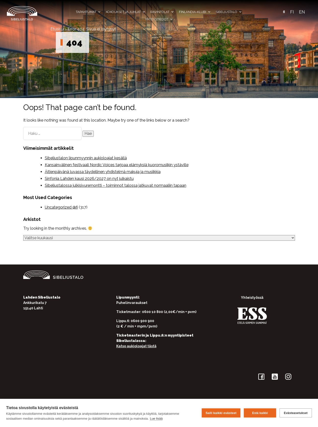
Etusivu (57, 29)
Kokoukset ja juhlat (125, 12)
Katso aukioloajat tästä (136, 346)
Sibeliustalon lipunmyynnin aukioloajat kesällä (86, 158)
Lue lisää (156, 418)
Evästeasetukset (295, 413)
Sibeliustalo (229, 12)
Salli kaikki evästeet (221, 413)
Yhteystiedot (159, 19)
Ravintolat (162, 12)
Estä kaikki (260, 413)
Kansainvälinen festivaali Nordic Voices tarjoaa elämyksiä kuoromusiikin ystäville (116, 165)
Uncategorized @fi (61, 207)
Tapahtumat (88, 12)
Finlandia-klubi (195, 12)
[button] (284, 12)
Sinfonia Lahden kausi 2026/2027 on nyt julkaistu (89, 178)
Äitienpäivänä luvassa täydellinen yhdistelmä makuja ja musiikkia (103, 171)
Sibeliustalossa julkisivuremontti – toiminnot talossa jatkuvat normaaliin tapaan (115, 185)
